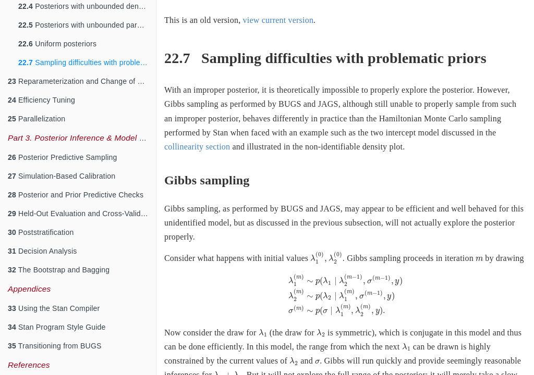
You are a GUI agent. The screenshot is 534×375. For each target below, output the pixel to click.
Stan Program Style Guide (57, 327)
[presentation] (326, 258)
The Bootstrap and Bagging (59, 270)
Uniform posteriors (57, 44)
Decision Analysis (42, 251)
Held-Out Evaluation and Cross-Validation (82, 213)
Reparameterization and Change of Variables (82, 81)
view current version (278, 20)
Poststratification (41, 232)
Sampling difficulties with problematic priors (87, 62)
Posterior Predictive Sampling (62, 157)
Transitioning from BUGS (55, 346)
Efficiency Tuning (41, 100)
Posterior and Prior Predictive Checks (75, 195)
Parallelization (36, 119)
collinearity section (197, 146)
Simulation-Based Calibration (61, 176)
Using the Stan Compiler (54, 308)
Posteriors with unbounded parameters (87, 25)
